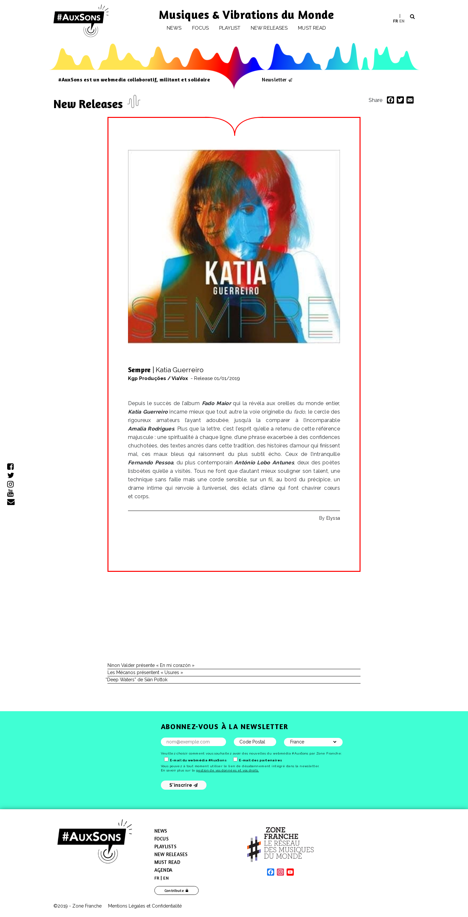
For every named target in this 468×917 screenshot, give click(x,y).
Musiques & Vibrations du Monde (246, 14)
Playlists (165, 846)
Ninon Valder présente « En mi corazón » (150, 665)
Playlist (229, 28)
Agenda (163, 870)
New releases (269, 28)
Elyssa (333, 518)
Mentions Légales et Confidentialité (145, 906)
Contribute (174, 890)
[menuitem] (395, 20)
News (174, 28)
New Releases (89, 104)
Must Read (312, 28)
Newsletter (274, 79)
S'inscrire (183, 785)
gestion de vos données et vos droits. (227, 770)
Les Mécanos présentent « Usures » (145, 672)
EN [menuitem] (401, 20)
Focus (200, 28)
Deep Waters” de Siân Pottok (137, 679)
